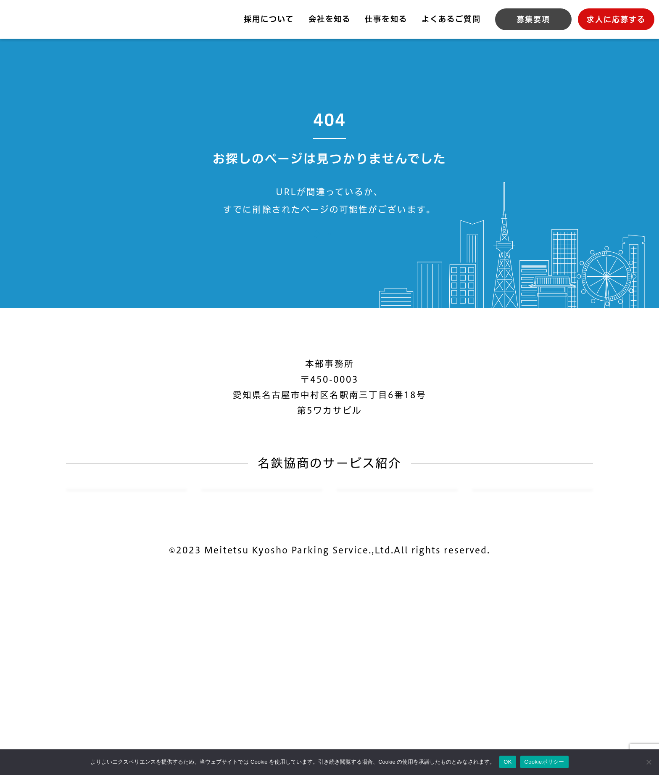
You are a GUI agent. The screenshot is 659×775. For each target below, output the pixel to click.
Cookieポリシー (340, 732)
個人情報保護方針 (245, 732)
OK (507, 762)
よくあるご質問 (451, 19)
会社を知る (329, 19)
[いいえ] (648, 762)
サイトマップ (424, 732)
